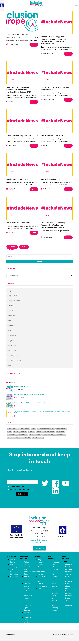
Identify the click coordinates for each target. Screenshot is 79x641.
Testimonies (12, 350)
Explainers (41, 572)
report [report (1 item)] (33, 428)
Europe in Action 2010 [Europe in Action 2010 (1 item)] (13, 428)
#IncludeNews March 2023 (18, 223)
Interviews (41, 576)
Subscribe (22, 494)
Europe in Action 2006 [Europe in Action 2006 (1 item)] (22, 434)
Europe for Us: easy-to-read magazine (55, 586)
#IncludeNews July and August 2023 (22, 136)
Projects (11, 340)
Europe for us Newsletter (18, 489)
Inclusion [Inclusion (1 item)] (39, 431)
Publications (14, 576)
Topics (12, 560)
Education (27, 574)
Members (11, 326)
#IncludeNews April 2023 (52, 179)
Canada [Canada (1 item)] (16, 431)
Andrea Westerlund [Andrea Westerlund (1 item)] (61, 428)
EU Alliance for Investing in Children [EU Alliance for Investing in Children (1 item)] (46, 428)
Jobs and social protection (27, 578)
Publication (12, 345)
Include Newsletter (16, 486)
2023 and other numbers (17, 35)
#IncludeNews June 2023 (52, 136)
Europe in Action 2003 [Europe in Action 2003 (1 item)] (60, 434)
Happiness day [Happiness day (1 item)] (11, 434)
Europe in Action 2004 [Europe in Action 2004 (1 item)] (48, 434)
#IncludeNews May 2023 (17, 179)
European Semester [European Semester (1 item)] (25, 428)
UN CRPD (27, 622)
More (34, 44)
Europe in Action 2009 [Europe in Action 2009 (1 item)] (49, 431)
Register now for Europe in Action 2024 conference (29, 394)
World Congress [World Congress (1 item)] (60, 431)
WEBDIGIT (70, 637)
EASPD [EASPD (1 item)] (9, 431)
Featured (11, 311)
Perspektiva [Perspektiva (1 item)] (31, 431)
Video (10, 365)
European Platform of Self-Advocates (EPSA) (55, 567)
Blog (12, 27)
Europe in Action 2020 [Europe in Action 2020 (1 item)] (13, 437)
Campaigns (14, 574)
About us (68, 564)
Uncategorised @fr (15, 360)
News (16, 27)
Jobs (9, 321)
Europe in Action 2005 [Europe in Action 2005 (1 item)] (35, 434)
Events (10, 306)
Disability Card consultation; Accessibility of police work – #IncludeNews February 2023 (53, 225)
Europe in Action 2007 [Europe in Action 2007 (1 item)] (25, 437)
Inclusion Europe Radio (41, 564)
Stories (40, 574)
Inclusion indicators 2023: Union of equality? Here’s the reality (32, 403)
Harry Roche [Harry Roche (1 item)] (23, 431)
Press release (12, 335)
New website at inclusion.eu (14, 379)
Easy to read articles (40, 581)
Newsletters (42, 588)
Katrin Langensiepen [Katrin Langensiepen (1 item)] (38, 437)
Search (39, 261)
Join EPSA (55, 579)
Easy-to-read (12, 296)
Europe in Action (14, 301)
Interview (11, 316)
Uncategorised (13, 355)
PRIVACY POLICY (10, 634)
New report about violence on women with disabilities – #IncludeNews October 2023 (19, 89)
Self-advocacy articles (55, 607)
